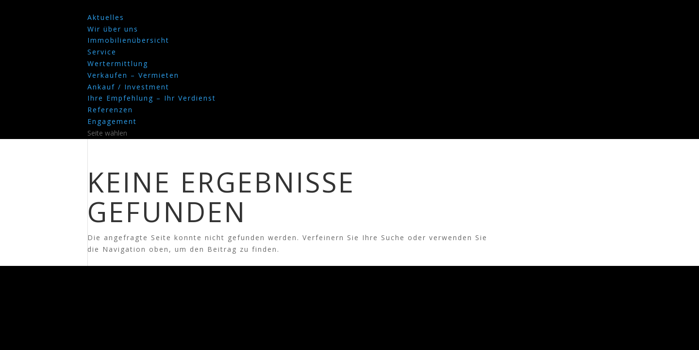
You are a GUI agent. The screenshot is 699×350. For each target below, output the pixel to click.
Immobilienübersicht (128, 40)
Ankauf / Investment (128, 86)
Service (101, 51)
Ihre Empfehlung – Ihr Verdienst (151, 98)
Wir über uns (112, 29)
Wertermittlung (117, 63)
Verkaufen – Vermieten (133, 75)
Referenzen (110, 109)
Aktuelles (105, 17)
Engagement (112, 121)
